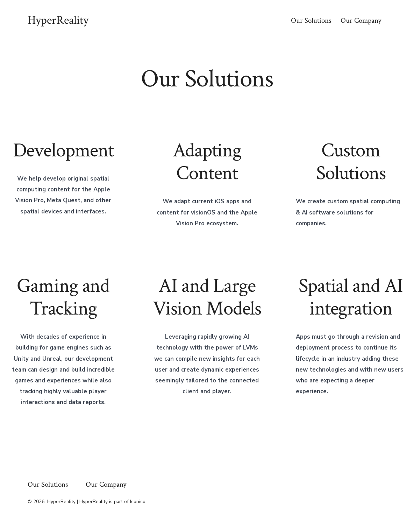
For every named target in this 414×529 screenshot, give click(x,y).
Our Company (361, 20)
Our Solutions (311, 20)
